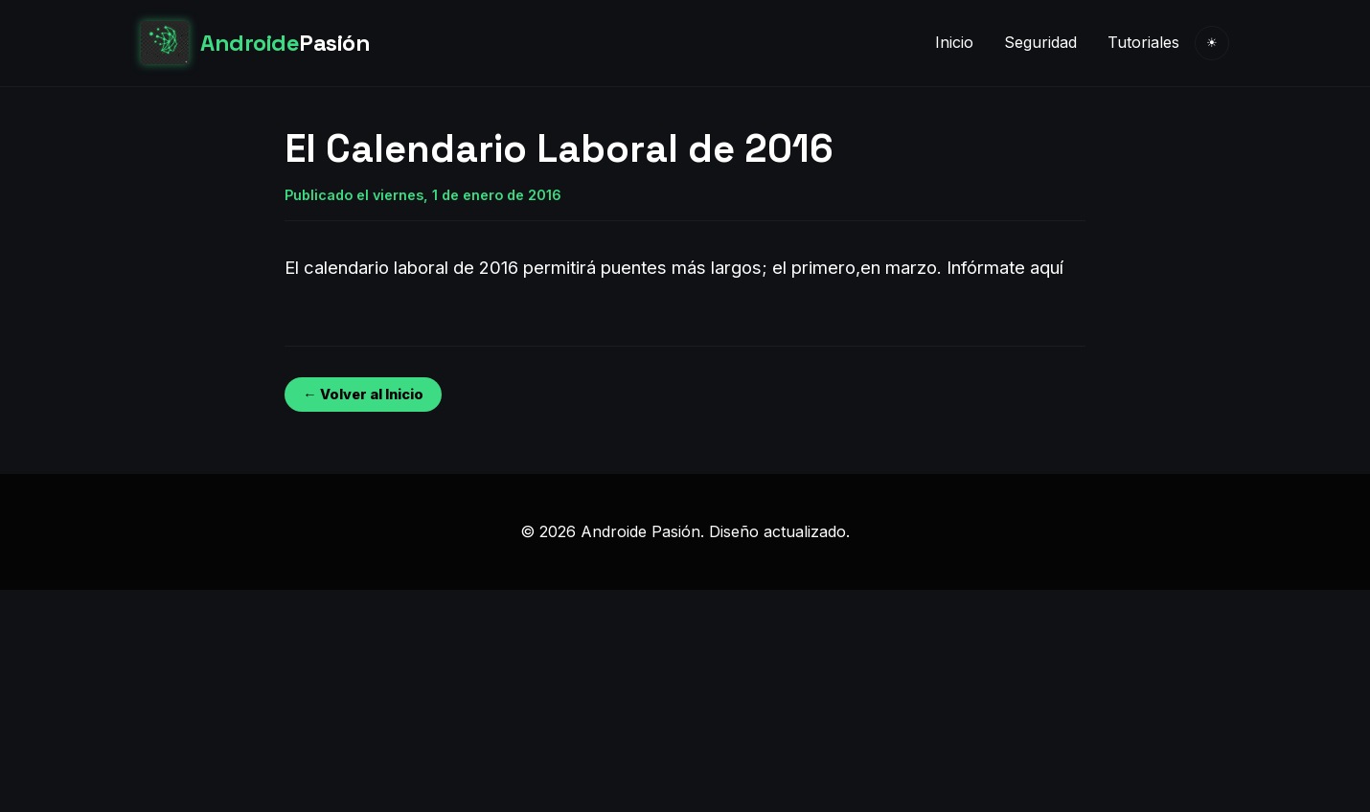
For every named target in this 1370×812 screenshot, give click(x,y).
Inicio (954, 42)
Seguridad (1040, 42)
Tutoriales (1143, 42)
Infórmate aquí (1005, 267)
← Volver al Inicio (362, 394)
